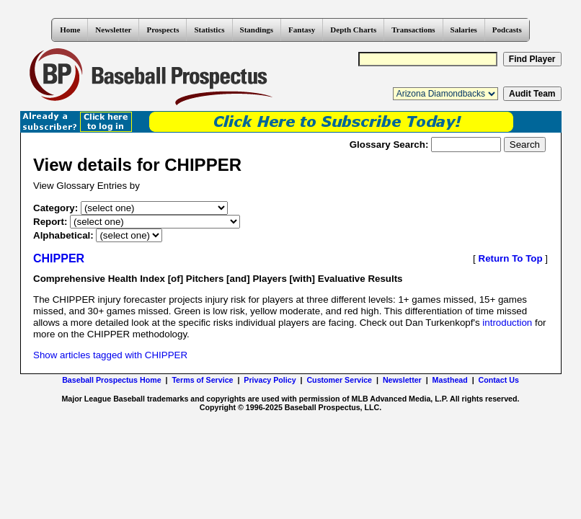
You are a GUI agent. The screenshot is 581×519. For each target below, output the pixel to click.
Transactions (413, 29)
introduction (507, 322)
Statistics (209, 29)
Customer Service (339, 380)
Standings (256, 29)
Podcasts (507, 29)
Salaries (464, 29)
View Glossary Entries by (86, 185)
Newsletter (113, 29)
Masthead (450, 380)
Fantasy (301, 29)
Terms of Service (202, 380)
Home (70, 29)
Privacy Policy (270, 380)
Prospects (162, 29)
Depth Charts (353, 29)
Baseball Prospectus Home (111, 380)
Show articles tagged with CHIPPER (110, 355)
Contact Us (499, 380)
